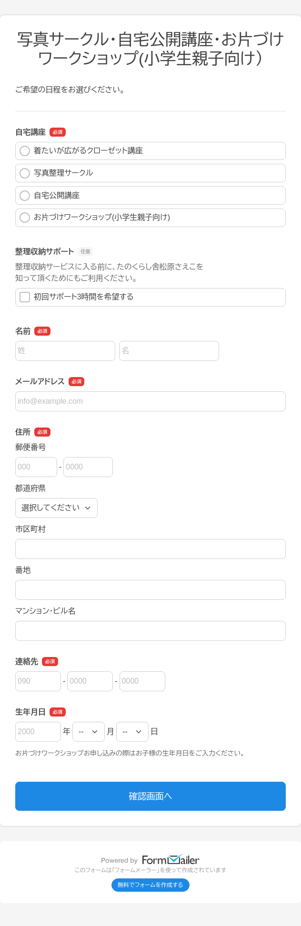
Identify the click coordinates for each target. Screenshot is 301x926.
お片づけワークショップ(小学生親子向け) (95, 217)
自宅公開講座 (50, 195)
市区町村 (30, 529)
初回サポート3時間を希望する (77, 297)
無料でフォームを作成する (150, 885)
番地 (22, 570)
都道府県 (30, 488)
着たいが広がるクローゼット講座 (81, 151)
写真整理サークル (56, 173)
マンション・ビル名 (45, 611)
